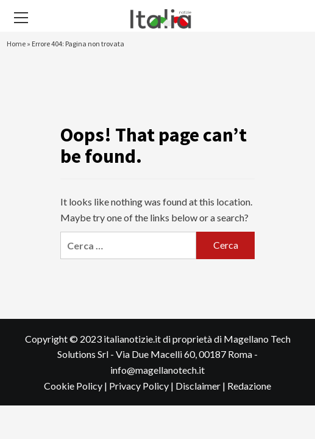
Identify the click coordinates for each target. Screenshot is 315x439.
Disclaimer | (201, 385)
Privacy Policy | (142, 385)
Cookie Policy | (76, 385)
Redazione (249, 385)
